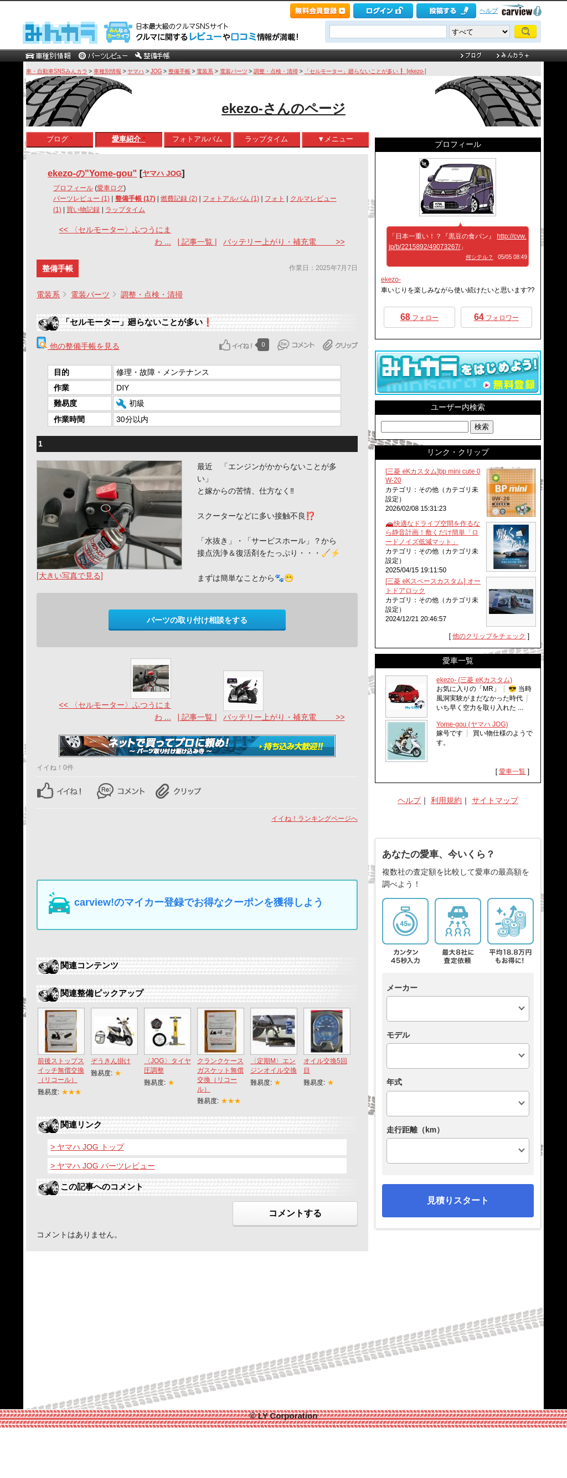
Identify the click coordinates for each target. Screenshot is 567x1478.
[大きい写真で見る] (70, 575)
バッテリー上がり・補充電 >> (283, 241)
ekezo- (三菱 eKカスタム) (474, 680)
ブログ (60, 139)
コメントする (295, 1213)
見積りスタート (458, 1200)
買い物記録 (83, 210)
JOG (156, 71)
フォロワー (496, 317)
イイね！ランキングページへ (314, 818)
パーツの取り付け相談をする (197, 620)
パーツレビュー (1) (81, 198)
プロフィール (73, 188)
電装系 (205, 71)
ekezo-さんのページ (283, 108)
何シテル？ (479, 257)
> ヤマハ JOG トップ (87, 1146)
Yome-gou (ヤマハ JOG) (472, 724)
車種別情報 (107, 71)
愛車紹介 (129, 139)
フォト (275, 198)
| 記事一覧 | (197, 241)
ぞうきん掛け (111, 1061)
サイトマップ (495, 800)
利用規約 (446, 800)
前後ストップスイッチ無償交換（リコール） (61, 1070)
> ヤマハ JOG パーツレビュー (102, 1165)
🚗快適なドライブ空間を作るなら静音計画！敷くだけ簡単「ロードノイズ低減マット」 (432, 533)
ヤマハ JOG (162, 173)
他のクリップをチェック (488, 636)
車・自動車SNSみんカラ (56, 71)
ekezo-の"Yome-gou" (92, 173)
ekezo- (391, 279)
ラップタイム (266, 139)
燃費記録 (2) (179, 198)
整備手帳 (179, 71)
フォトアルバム (197, 139)
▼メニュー (335, 139)
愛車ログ (110, 188)
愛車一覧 (512, 771)
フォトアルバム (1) (231, 198)
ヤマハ (135, 71)
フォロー (419, 317)
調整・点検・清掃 (276, 71)
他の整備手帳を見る (78, 346)
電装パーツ (234, 71)
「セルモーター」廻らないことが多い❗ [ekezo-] (365, 71)
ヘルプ (489, 10)
